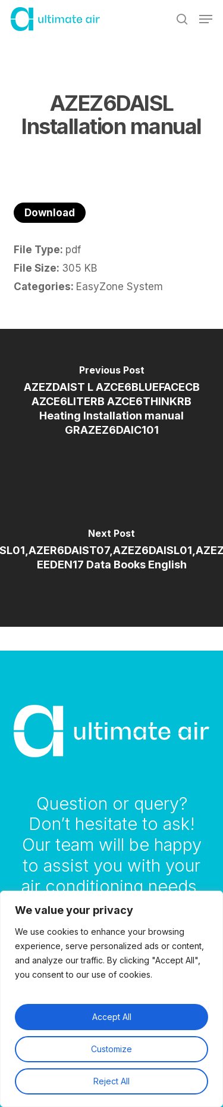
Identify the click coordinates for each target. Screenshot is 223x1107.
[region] (111, 999)
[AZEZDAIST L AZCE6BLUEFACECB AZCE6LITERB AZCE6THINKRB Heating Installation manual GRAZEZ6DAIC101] (111, 403)
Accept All (111, 1017)
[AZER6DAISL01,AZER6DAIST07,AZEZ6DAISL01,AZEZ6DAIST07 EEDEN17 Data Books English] (111, 552)
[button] (205, 19)
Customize (111, 1049)
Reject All (111, 1081)
